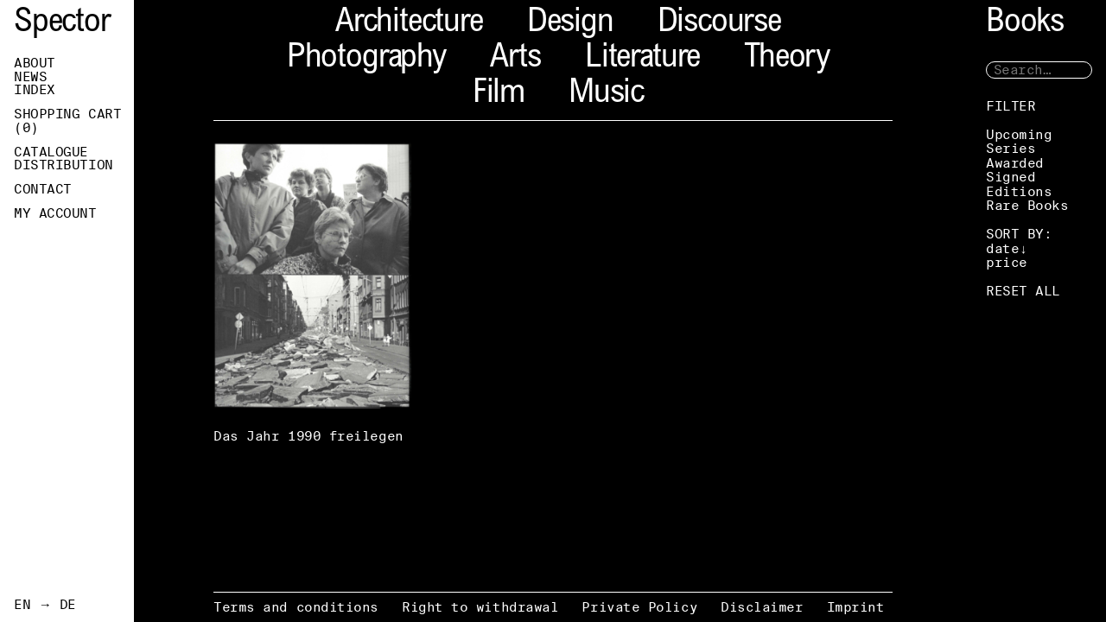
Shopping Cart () (67, 121)
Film (498, 94)
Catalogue (51, 152)
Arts (515, 59)
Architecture (409, 24)
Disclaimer (762, 607)
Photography (366, 59)
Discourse (719, 24)
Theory (787, 59)
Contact (43, 189)
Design (570, 24)
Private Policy (639, 607)
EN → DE (45, 605)
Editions (1019, 191)
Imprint (856, 607)
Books (1025, 24)
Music (606, 94)
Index (34, 90)
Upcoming (1019, 134)
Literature (642, 59)
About (34, 63)
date (1002, 248)
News (30, 77)
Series (1010, 148)
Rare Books (1027, 205)
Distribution (63, 165)
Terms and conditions (295, 607)
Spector (62, 24)
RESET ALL (1023, 290)
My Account (55, 213)
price (1006, 262)
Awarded (1015, 163)
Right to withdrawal (480, 607)
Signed (1010, 176)
